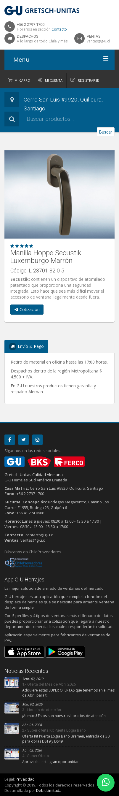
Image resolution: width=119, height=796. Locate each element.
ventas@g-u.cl (98, 41)
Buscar (105, 132)
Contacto (59, 29)
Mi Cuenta (53, 80)
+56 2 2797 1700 (30, 24)
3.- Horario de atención (41, 710)
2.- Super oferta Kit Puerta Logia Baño (54, 730)
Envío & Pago (26, 346)
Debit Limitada (49, 790)
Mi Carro (22, 80)
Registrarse (88, 80)
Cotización (27, 309)
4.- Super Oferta (35, 756)
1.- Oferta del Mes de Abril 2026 (49, 684)
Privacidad (25, 779)
